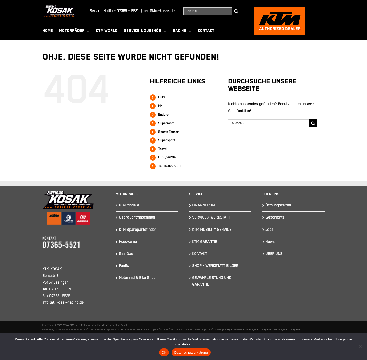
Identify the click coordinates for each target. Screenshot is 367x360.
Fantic (124, 266)
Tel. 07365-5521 (169, 166)
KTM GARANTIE (204, 241)
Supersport (166, 140)
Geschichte (274, 217)
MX (160, 106)
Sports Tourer (168, 132)
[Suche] (236, 11)
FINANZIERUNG (204, 205)
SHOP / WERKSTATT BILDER (215, 266)
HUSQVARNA (167, 157)
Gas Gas (126, 254)
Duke (161, 97)
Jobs (269, 229)
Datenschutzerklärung (191, 352)
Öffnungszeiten (278, 205)
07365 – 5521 (128, 11)
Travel (162, 149)
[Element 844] (59, 7)
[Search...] (207, 11)
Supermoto (166, 123)
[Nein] (360, 346)
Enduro (163, 115)
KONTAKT (199, 254)
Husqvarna (128, 241)
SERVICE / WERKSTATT (211, 217)
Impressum (47, 325)
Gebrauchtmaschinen (137, 217)
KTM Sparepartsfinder (137, 229)
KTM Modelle (129, 205)
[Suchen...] (269, 123)
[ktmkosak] (279, 9)
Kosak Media (62, 329)
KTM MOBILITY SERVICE (211, 229)
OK (164, 352)
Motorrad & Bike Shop (137, 278)
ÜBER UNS (273, 254)
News (270, 241)
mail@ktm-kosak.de (159, 11)
